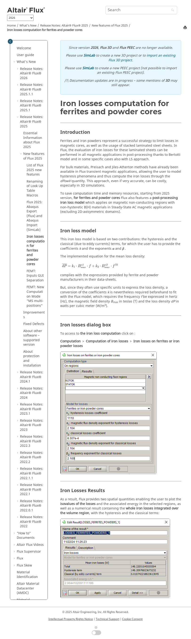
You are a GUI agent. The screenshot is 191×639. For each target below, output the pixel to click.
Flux (20, 462)
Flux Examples (28, 526)
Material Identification (27, 478)
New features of (110, 25)
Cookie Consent (132, 619)
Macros (22, 552)
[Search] (171, 10)
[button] (21, 57)
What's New (28, 25)
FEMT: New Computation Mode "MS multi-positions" (35, 200)
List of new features (35, 74)
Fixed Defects (33, 227)
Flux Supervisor (29, 455)
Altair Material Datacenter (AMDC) (28, 492)
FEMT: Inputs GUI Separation (35, 179)
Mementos (25, 545)
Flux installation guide (29, 577)
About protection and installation (32, 262)
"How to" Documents (26, 439)
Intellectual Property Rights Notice (70, 619)
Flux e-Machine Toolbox (29, 517)
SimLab (89, 55)
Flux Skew (24, 469)
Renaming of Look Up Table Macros (35, 92)
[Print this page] (185, 28)
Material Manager (24, 506)
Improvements (34, 218)
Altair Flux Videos (30, 448)
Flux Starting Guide (27, 589)
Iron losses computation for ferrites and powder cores (44, 30)
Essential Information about (32, 43)
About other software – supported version (32, 241)
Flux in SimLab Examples (28, 536)
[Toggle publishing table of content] (10, 41)
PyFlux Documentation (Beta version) (29, 563)
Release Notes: (64, 25)
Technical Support (107, 619)
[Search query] (141, 10)
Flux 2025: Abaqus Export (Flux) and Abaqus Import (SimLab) (34, 119)
